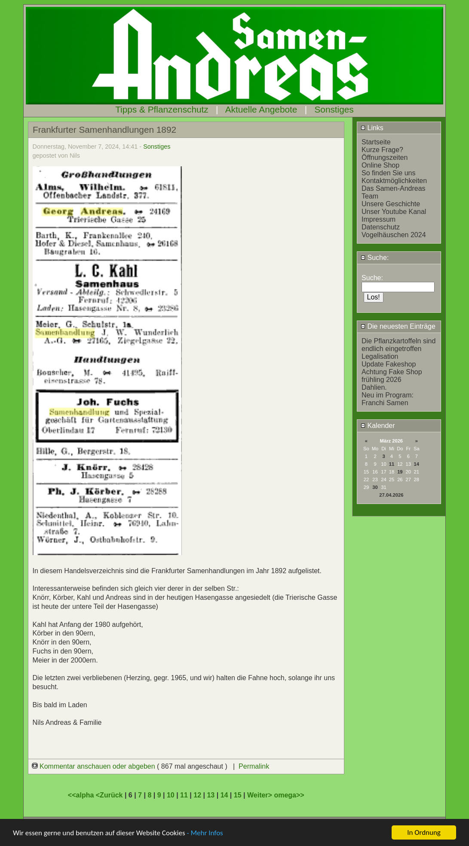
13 (211, 795)
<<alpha (82, 795)
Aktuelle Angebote (261, 109)
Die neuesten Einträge (398, 326)
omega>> (289, 795)
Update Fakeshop (389, 364)
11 (391, 464)
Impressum (378, 219)
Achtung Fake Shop (392, 372)
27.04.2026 (391, 495)
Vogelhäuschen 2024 (394, 234)
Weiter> (260, 795)
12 (197, 795)
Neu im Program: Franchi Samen (388, 398)
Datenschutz (381, 227)
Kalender (378, 425)
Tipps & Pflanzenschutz (161, 109)
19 (399, 471)
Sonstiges (333, 109)
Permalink (254, 766)
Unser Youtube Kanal (394, 211)
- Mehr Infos (205, 832)
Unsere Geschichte (391, 204)
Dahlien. (374, 387)
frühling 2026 (382, 379)
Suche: (375, 257)
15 (238, 795)
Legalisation (380, 356)
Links (372, 127)
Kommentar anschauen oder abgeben (94, 766)
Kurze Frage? (382, 149)
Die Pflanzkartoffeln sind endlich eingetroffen (398, 344)
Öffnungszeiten (385, 157)
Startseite (376, 142)
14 (416, 464)
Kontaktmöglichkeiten (394, 180)
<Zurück (110, 795)
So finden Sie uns (388, 173)
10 (171, 795)
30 (374, 487)
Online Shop (380, 165)
